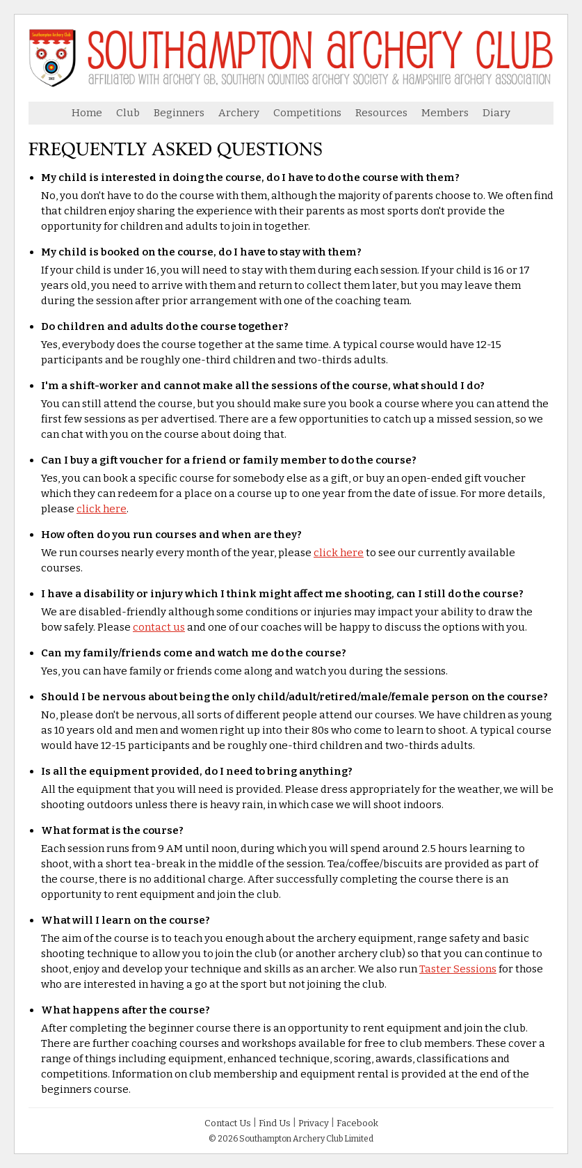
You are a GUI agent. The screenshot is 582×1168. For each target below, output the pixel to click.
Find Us (275, 1123)
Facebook (357, 1123)
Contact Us (227, 1123)
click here (101, 509)
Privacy (313, 1123)
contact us (159, 627)
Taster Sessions (457, 969)
